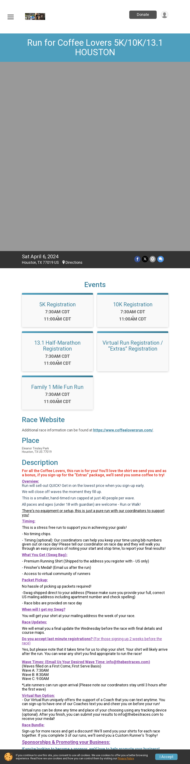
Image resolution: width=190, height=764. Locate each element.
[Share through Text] (160, 73)
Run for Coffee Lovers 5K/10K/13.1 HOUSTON (95, 47)
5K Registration (57, 118)
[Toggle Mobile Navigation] (10, 17)
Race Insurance (75, 734)
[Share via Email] (153, 73)
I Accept (166, 757)
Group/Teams (150, 708)
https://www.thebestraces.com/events (55, 567)
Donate (142, 14)
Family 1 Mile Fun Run (57, 201)
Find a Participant (71, 722)
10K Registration (132, 118)
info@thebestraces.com (127, 476)
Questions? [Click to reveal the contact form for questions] (39, 636)
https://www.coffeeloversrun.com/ (123, 244)
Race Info (69, 708)
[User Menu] (164, 15)
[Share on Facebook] (138, 73)
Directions (74, 77)
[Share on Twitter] (146, 73)
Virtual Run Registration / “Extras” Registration (132, 160)
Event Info (108, 708)
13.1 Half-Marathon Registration (57, 160)
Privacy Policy (126, 758)
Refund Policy (150, 719)
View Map (95, 677)
